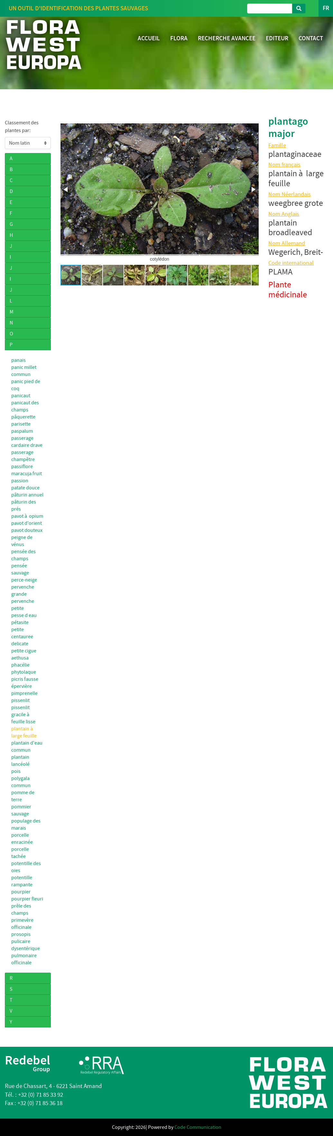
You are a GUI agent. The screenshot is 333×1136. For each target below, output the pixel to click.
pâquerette (23, 417)
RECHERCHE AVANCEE (226, 38)
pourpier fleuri (27, 899)
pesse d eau (24, 615)
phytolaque (23, 672)
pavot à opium (27, 516)
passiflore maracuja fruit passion (26, 473)
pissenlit (20, 700)
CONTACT (311, 38)
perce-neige (24, 580)
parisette (21, 424)
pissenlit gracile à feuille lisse (23, 714)
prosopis (21, 934)
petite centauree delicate (22, 636)
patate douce (25, 488)
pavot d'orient (26, 523)
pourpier (21, 892)
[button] (66, 189)
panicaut (20, 395)
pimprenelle (24, 693)
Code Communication (197, 1127)
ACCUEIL (149, 38)
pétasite (20, 622)
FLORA (179, 38)
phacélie (20, 665)
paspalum (22, 431)
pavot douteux (26, 530)
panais (18, 360)
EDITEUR (277, 38)
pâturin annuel (27, 495)
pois (16, 771)
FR (326, 8)
